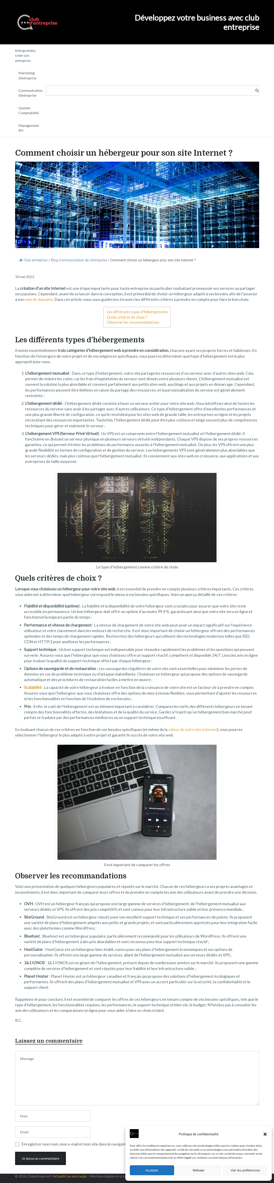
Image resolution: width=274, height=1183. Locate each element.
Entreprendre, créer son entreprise (25, 55)
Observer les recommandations (133, 322)
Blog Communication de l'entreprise (79, 260)
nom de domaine (39, 299)
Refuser (199, 1170)
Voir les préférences (245, 1170)
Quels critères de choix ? (127, 317)
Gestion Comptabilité (28, 110)
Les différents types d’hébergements (137, 311)
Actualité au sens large (70, 1176)
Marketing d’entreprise (27, 75)
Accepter (151, 1170)
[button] (265, 1134)
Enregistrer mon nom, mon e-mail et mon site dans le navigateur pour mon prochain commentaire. (105, 1144)
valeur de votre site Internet (192, 729)
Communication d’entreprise (30, 92)
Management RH (28, 127)
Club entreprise (33, 260)
